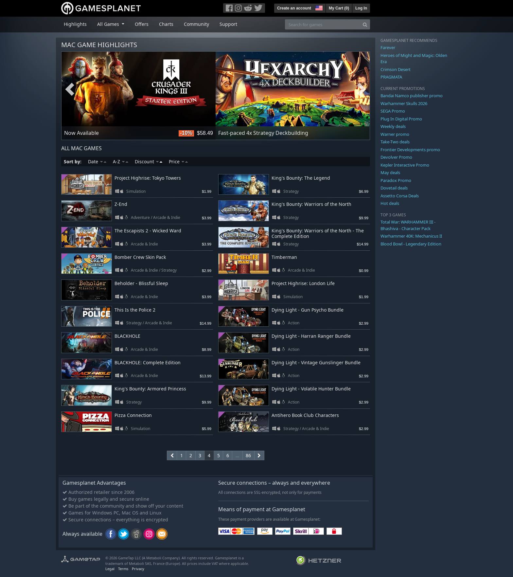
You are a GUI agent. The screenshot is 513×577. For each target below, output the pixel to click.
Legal (110, 568)
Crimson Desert (395, 69)
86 (248, 455)
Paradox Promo (395, 180)
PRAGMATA (391, 77)
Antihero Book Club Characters (305, 415)
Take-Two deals (395, 142)
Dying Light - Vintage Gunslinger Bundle (316, 362)
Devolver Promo (396, 157)
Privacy (138, 568)
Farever (387, 47)
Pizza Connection (133, 415)
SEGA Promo (392, 111)
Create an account (294, 8)
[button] (318, 7)
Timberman (284, 257)
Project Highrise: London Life (303, 283)
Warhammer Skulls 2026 (403, 103)
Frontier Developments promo (410, 150)
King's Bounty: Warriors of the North (311, 204)
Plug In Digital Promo (401, 119)
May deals (390, 172)
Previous (69, 89)
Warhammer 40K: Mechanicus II (411, 236)
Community (196, 24)
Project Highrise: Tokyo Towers (148, 178)
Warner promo (394, 134)
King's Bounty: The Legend (301, 178)
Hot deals (389, 203)
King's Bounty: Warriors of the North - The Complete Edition (318, 233)
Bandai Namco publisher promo (411, 96)
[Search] (365, 24)
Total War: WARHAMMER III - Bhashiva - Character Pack (407, 225)
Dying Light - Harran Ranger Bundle (311, 336)
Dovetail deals (394, 188)
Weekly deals (393, 126)
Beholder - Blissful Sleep (141, 283)
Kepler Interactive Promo (404, 165)
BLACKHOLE (127, 336)
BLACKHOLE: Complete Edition (148, 362)
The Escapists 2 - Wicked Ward (148, 230)
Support (228, 24)
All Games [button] (108, 24)
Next (361, 89)
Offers (142, 24)
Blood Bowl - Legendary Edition (410, 244)
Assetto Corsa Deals (399, 196)
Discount (148, 161)
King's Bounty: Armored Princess (150, 389)
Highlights (75, 24)
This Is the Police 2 (135, 310)
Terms (123, 568)
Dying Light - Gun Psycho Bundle (308, 310)
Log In (361, 8)
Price (178, 161)
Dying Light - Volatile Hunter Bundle (311, 389)
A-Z (120, 161)
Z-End (121, 204)
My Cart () (339, 8)
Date (97, 161)
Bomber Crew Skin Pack (140, 257)
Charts (166, 24)
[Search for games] (322, 24)
